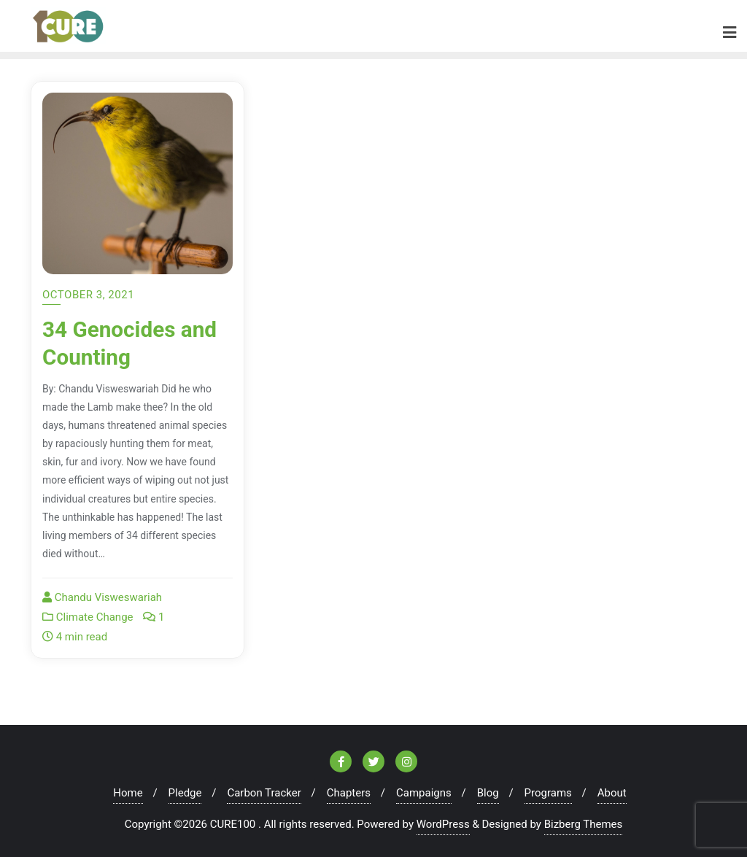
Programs (548, 792)
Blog (488, 792)
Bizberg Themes (583, 824)
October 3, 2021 (88, 294)
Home (127, 792)
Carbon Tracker (264, 792)
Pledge (185, 792)
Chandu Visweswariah (102, 597)
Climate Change (87, 617)
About (612, 792)
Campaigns (424, 792)
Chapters (349, 792)
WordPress (443, 824)
